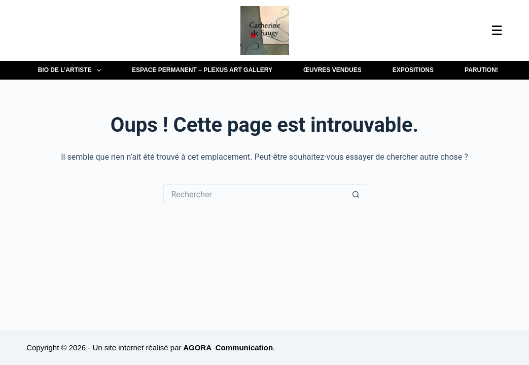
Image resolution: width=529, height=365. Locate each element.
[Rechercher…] (254, 194)
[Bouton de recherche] (356, 194)
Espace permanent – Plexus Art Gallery (202, 70)
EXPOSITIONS (413, 70)
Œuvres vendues (332, 70)
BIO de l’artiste (71, 70)
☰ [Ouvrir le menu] (497, 30)
